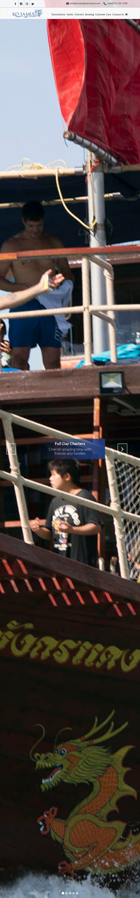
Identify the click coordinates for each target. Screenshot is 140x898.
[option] (70, 449)
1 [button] (63, 893)
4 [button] (73, 893)
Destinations (58, 14)
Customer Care (103, 14)
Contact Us (118, 14)
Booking (89, 14)
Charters (79, 14)
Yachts (70, 14)
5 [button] (77, 893)
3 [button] (70, 893)
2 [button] (66, 893)
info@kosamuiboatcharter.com (83, 3)
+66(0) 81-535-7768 (115, 3)
